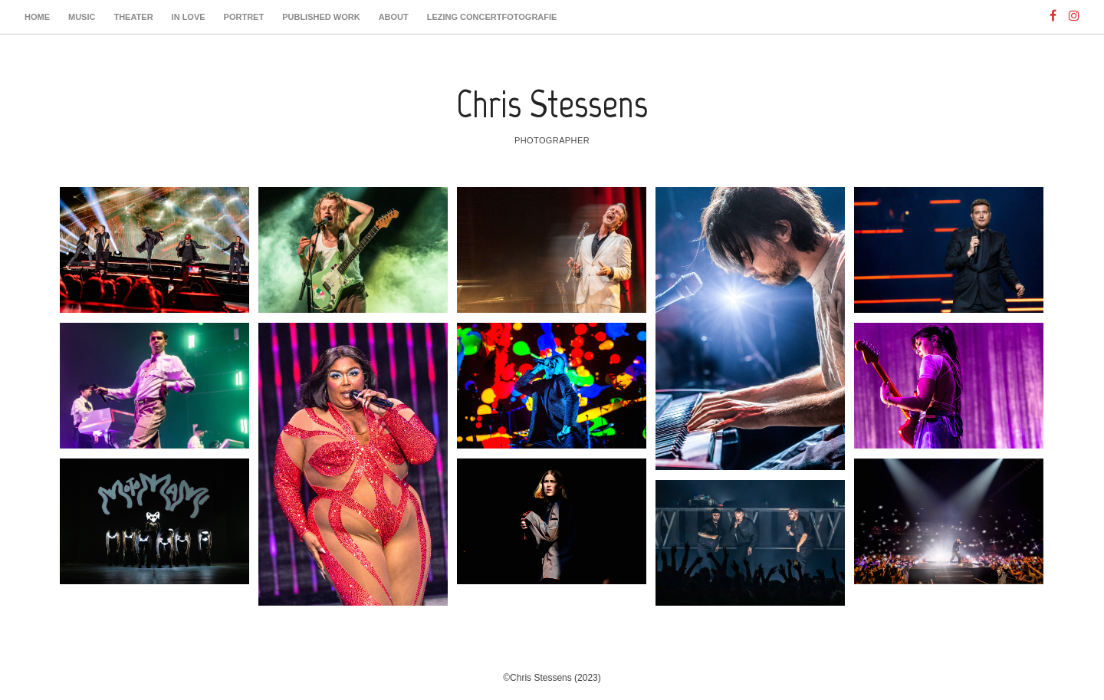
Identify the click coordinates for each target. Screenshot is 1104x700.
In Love (188, 16)
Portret (244, 16)
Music (81, 16)
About (394, 16)
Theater (133, 16)
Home (37, 16)
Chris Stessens (552, 104)
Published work (321, 16)
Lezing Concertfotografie (492, 16)
